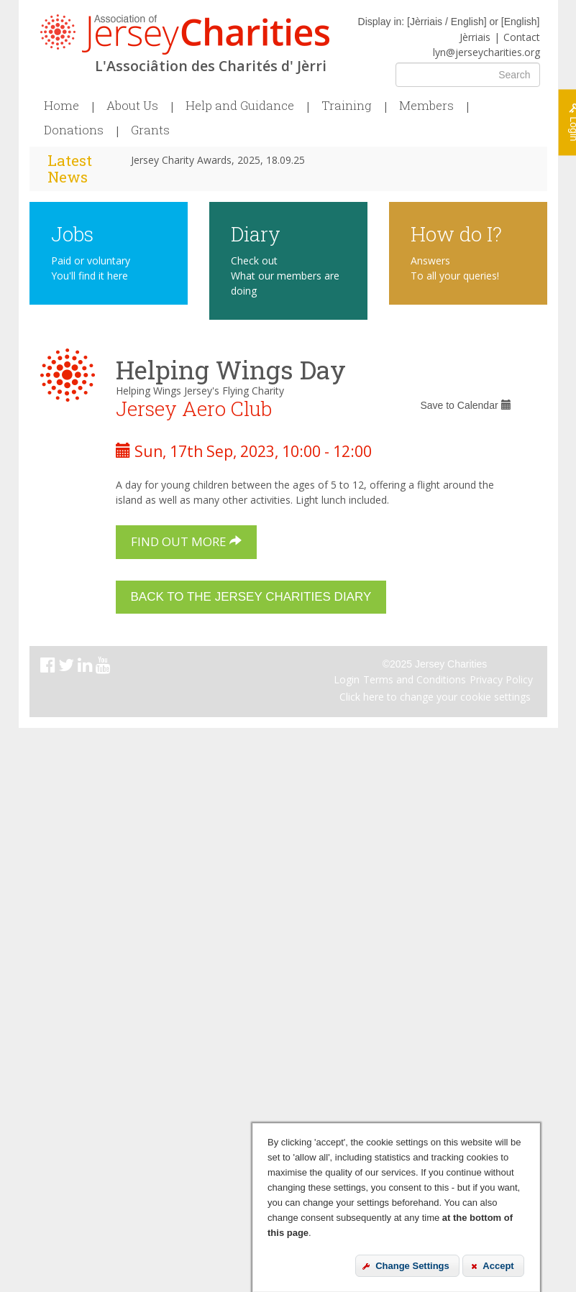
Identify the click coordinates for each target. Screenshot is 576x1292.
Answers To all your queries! (455, 268)
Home (61, 106)
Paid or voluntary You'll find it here (90, 268)
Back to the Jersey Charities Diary (251, 597)
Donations (74, 130)
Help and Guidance (240, 106)
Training (346, 106)
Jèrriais (475, 37)
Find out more (186, 541)
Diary (255, 233)
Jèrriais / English (447, 21)
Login (347, 679)
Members (426, 106)
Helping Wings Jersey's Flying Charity (200, 390)
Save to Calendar (465, 405)
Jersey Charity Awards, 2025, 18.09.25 (218, 160)
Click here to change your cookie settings (435, 696)
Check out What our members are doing (285, 275)
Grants (150, 130)
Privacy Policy (501, 679)
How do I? (456, 233)
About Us (132, 106)
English (520, 21)
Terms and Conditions (414, 679)
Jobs (72, 233)
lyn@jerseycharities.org (486, 52)
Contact (521, 37)
